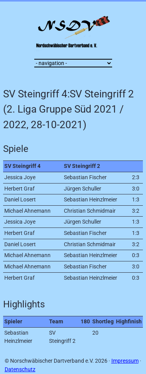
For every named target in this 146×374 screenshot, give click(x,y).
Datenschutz (20, 369)
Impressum (125, 361)
